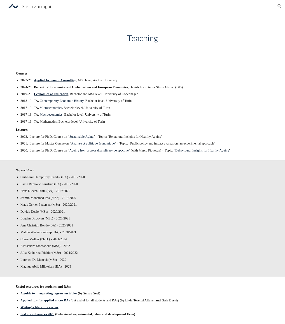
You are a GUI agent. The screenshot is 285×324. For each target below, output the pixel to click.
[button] (279, 6)
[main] (142, 38)
